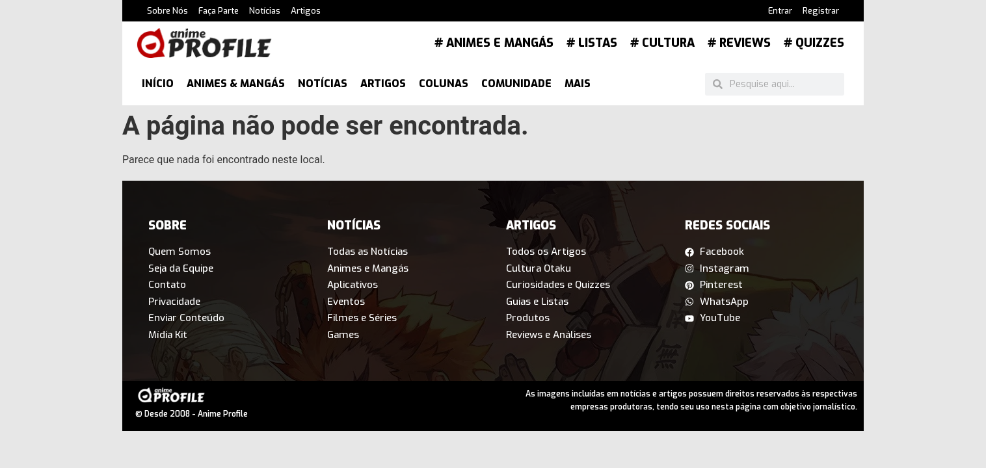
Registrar (821, 10)
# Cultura (662, 43)
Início (158, 83)
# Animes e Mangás (493, 43)
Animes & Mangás (236, 83)
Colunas (443, 83)
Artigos (306, 10)
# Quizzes (814, 43)
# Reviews (739, 43)
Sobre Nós (167, 10)
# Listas (591, 43)
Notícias (264, 10)
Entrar (780, 10)
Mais (578, 83)
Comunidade (516, 83)
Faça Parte (218, 10)
